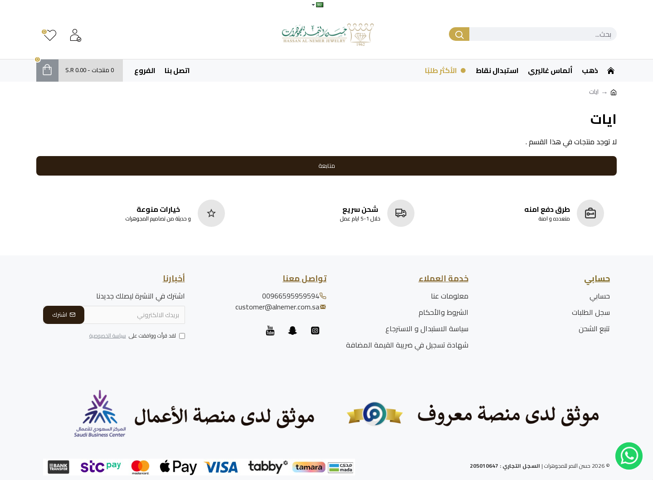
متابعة (326, 165)
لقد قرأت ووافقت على (136, 336)
